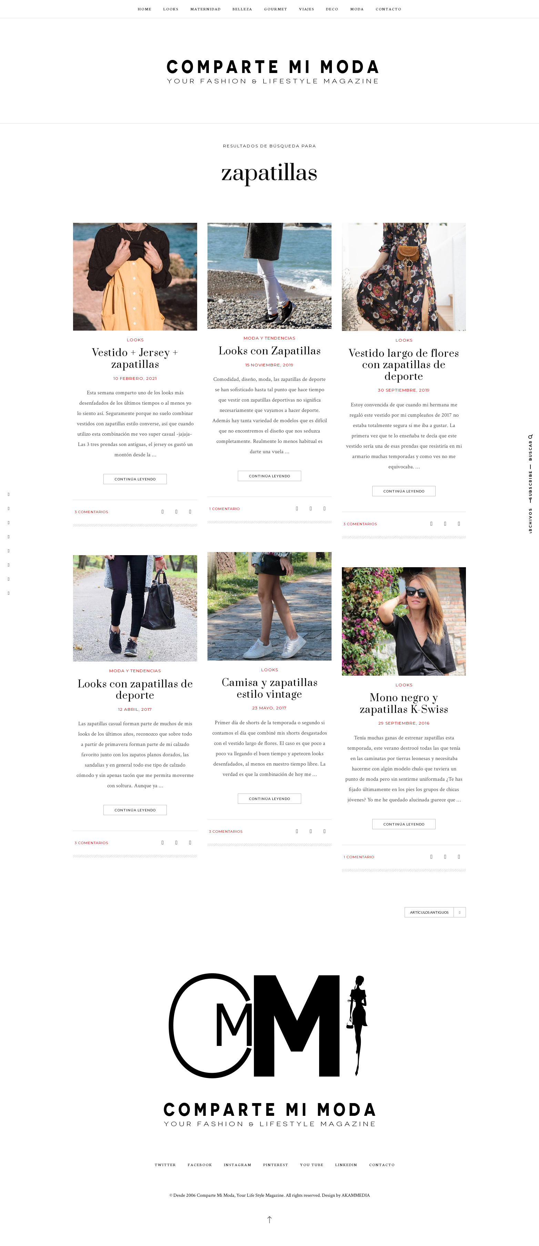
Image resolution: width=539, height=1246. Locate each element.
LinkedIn (346, 1164)
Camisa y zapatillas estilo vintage (270, 688)
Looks (171, 8)
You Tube (312, 1164)
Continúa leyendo (136, 479)
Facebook (200, 1164)
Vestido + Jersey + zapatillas (135, 358)
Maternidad (205, 8)
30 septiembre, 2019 (404, 390)
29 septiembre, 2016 (403, 723)
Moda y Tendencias (269, 338)
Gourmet (275, 8)
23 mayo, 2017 (269, 707)
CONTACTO (388, 8)
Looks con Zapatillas (269, 351)
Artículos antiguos (435, 912)
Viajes (306, 8)
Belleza (242, 8)
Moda (357, 8)
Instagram (238, 1164)
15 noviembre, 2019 (269, 364)
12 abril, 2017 (135, 709)
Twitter (165, 1164)
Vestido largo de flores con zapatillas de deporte (404, 365)
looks (135, 339)
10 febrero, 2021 (135, 378)
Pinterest (275, 1164)
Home (145, 8)
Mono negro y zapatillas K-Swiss (404, 704)
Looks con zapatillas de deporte (135, 690)
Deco (332, 8)
